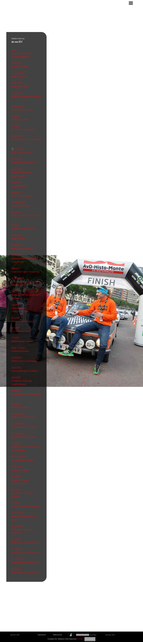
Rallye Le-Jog (19, 76)
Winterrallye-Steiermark (25, 562)
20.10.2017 (17, 169)
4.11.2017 (16, 126)
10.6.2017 (16, 404)
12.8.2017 (16, 255)
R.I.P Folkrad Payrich (22, 195)
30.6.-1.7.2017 (18, 347)
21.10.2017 (17, 159)
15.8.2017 (16, 245)
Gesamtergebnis (20, 56)
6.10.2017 (16, 192)
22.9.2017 (16, 212)
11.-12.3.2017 (18, 513)
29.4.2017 (16, 466)
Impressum (42, 635)
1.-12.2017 (16, 93)
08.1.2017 (16, 569)
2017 (13, 50)
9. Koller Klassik (20, 470)
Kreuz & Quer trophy (23, 321)
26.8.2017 (16, 235)
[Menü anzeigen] (131, 3)
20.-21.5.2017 (18, 433)
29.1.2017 (16, 549)
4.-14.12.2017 (18, 73)
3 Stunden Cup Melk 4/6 (26, 572)
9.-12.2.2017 (17, 526)
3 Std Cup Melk (19, 66)
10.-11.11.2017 (18, 106)
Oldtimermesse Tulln (23, 437)
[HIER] (79, 639)
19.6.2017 (16, 390)
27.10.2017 (20, 149)
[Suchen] (82, 635)
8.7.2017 (16, 318)
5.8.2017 (16, 291)
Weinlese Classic (21, 205)
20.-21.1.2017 (18, 559)
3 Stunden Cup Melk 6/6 (25, 542)
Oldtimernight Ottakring (25, 271)
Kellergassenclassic (22, 341)
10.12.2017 (17, 83)
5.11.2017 (15, 116)
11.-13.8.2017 (17, 278)
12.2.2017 (16, 539)
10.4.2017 (16, 489)
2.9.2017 (16, 225)
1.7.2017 (15, 337)
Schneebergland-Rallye (25, 370)
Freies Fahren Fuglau (24, 228)
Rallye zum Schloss (22, 248)
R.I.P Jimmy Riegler (22, 152)
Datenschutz (57, 635)
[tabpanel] (16, 15)
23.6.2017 (16, 377)
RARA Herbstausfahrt (23, 162)
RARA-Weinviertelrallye (25, 361)
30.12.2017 (17, 63)
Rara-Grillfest (19, 238)
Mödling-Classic (21, 407)
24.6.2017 (16, 357)
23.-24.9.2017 (18, 202)
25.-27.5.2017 (18, 423)
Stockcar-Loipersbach (24, 129)
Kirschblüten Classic (23, 460)
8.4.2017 (16, 503)
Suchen (93, 635)
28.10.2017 (17, 136)
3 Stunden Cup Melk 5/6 (25, 552)
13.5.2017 (16, 443)
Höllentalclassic (20, 351)
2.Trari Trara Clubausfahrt (26, 506)
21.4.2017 (16, 476)
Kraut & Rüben (20, 185)
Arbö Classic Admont (23, 417)
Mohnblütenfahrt (21, 331)
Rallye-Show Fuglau (23, 109)
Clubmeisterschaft (21, 53)
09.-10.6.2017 (18, 413)
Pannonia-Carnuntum (24, 427)
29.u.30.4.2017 (19, 456)
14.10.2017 (17, 182)
